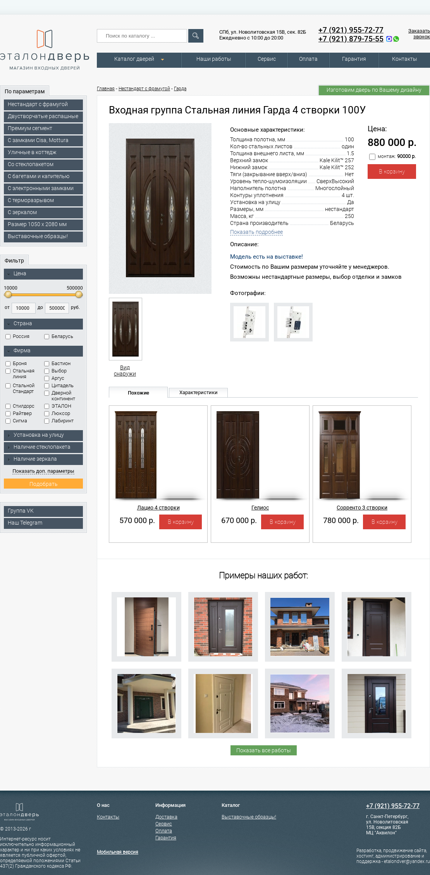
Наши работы (213, 59)
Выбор (55, 371)
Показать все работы (263, 750)
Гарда (180, 88)
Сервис (267, 59)
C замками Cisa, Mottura (38, 140)
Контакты (404, 59)
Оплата (308, 59)
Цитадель (59, 385)
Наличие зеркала (32, 459)
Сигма (16, 421)
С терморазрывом (31, 200)
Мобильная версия (117, 852)
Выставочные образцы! (38, 236)
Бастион (57, 363)
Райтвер (18, 413)
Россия (17, 336)
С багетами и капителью (38, 176)
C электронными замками (41, 188)
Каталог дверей (134, 59)
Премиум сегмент (30, 128)
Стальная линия (19, 373)
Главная (106, 88)
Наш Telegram (25, 523)
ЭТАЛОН (57, 406)
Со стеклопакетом (30, 164)
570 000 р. (137, 520)
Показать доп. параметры (43, 471)
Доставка (166, 817)
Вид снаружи (125, 337)
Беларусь (58, 336)
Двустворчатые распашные (43, 116)
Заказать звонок (419, 33)
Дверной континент (59, 395)
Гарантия (354, 59)
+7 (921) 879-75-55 (351, 38)
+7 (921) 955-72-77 (351, 30)
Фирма (19, 350)
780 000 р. (341, 520)
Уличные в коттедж (32, 152)
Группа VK (21, 511)
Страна (19, 323)
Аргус (54, 378)
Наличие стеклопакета (39, 447)
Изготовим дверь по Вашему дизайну (374, 90)
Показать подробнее (256, 232)
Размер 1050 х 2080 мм (37, 224)
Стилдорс (19, 406)
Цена (16, 273)
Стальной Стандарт (19, 388)
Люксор (57, 413)
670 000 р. (239, 520)
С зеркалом (22, 212)
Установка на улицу (35, 435)
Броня (16, 363)
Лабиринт (59, 421)
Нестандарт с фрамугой (38, 104)
